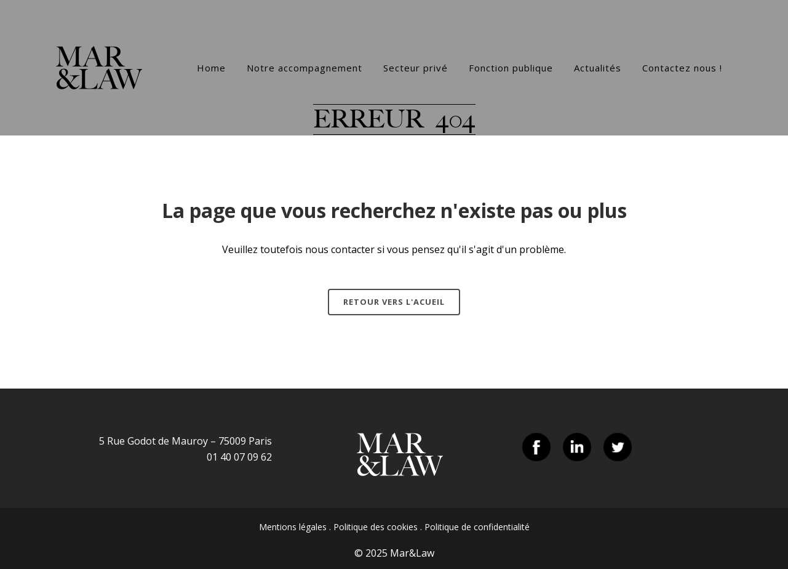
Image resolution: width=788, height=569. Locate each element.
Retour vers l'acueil (394, 301)
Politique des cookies (375, 527)
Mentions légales (293, 527)
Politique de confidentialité (477, 527)
